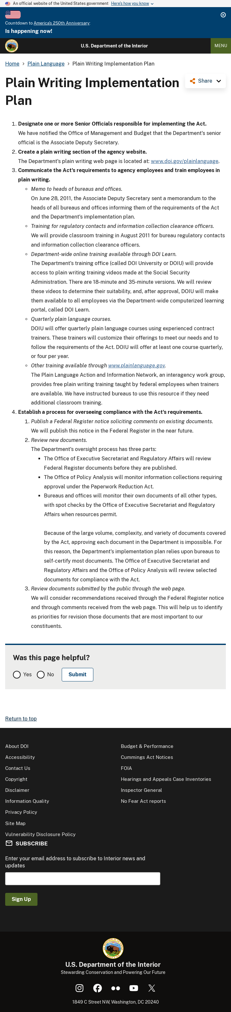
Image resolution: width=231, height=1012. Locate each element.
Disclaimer (17, 790)
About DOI (16, 746)
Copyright (16, 779)
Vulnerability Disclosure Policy (40, 834)
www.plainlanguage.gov (136, 366)
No (50, 674)
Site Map (15, 823)
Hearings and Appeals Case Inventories (166, 779)
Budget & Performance (147, 746)
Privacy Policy (21, 812)
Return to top (21, 719)
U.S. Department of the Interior (114, 45)
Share (205, 81)
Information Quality (27, 801)
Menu (221, 45)
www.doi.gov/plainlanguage (184, 161)
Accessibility (20, 757)
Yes (27, 674)
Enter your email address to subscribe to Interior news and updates (75, 862)
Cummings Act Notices (147, 757)
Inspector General (141, 790)
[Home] (11, 45)
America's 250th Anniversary (61, 23)
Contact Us (17, 768)
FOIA (126, 768)
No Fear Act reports (143, 801)
